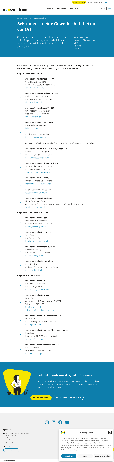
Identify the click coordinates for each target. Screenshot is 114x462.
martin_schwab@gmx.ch (35, 226)
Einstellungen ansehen (102, 456)
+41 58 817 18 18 (9, 443)
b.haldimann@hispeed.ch (36, 353)
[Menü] (109, 8)
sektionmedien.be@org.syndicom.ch (40, 310)
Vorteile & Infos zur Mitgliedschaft (68, 397)
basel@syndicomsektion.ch (36, 241)
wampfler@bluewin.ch (34, 339)
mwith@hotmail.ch (33, 324)
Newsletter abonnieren (11, 450)
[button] (110, 433)
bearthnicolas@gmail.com (36, 137)
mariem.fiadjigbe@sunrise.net (38, 183)
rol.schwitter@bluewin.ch (36, 192)
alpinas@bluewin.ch (34, 102)
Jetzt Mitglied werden (41, 397)
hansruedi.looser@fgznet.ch (37, 157)
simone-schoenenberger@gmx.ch (39, 172)
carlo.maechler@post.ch (35, 87)
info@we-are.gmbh (33, 307)
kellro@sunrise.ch (32, 128)
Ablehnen (85, 456)
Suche (101, 9)
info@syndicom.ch (33, 116)
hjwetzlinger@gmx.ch (34, 255)
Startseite (19, 18)
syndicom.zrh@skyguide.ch (36, 207)
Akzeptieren (69, 456)
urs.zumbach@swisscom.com (37, 289)
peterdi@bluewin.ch (33, 270)
